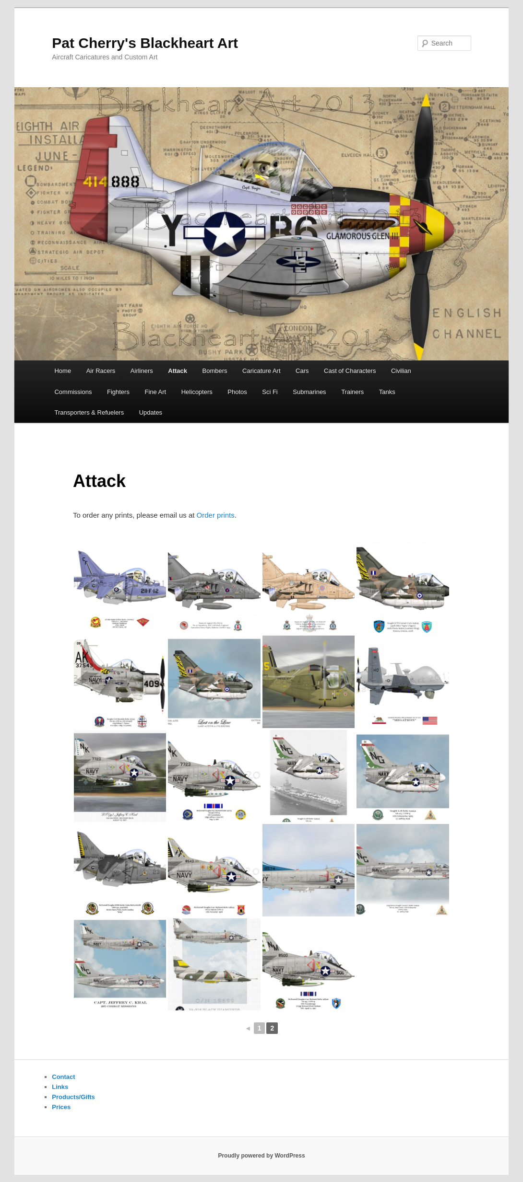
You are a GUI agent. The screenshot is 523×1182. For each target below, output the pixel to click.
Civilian (401, 370)
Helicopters (197, 391)
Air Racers (101, 370)
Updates (150, 412)
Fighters (118, 391)
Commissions (73, 391)
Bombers (214, 370)
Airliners (142, 370)
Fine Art (155, 391)
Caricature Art (261, 370)
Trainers (352, 391)
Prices (61, 1107)
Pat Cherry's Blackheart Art (145, 43)
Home (62, 370)
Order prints (216, 515)
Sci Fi (270, 391)
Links (60, 1086)
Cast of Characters (350, 370)
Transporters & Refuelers (89, 412)
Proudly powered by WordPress (261, 1155)
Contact (63, 1076)
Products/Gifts (73, 1097)
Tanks (387, 391)
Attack (177, 370)
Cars (302, 370)
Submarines (309, 391)
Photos (237, 391)
